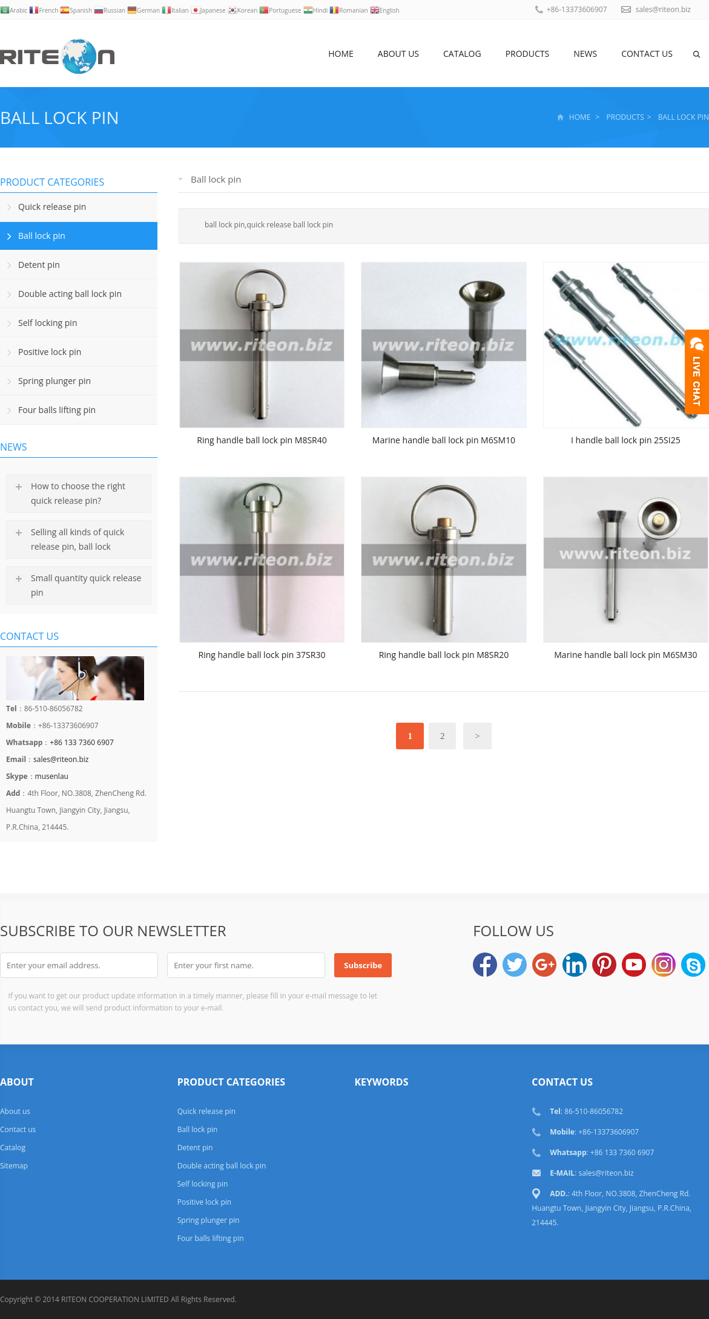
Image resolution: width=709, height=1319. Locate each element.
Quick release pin (52, 206)
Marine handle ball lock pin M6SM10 (443, 440)
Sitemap (14, 1166)
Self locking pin (47, 322)
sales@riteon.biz (663, 9)
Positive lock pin (49, 351)
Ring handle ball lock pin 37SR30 (262, 654)
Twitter (515, 965)
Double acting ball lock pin (70, 293)
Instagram (663, 965)
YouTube (634, 965)
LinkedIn (574, 965)
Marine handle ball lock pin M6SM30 (625, 654)
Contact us (647, 53)
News (585, 53)
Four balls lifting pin (57, 409)
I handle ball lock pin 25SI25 (626, 440)
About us (398, 53)
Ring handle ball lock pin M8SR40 (262, 440)
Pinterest (604, 965)
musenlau (51, 776)
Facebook (485, 965)
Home (341, 53)
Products (528, 53)
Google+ (544, 965)
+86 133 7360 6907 (81, 742)
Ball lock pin (59, 117)
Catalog (462, 53)
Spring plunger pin (54, 380)
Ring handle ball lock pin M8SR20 (444, 654)
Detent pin (39, 264)
